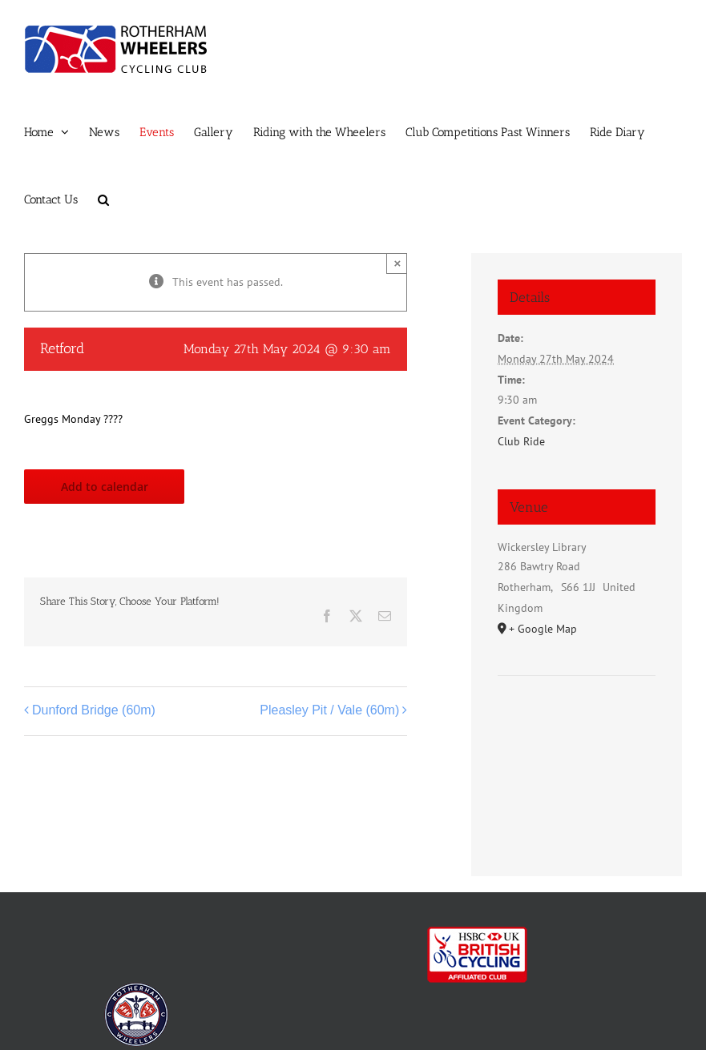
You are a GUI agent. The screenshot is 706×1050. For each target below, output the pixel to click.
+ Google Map (543, 629)
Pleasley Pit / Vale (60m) (329, 710)
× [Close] (397, 263)
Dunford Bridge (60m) (93, 710)
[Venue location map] (577, 724)
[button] (103, 199)
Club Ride (521, 441)
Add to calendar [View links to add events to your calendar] (104, 486)
